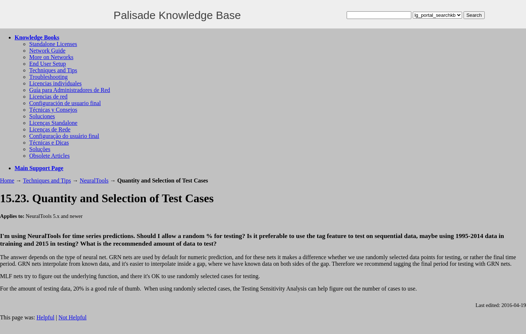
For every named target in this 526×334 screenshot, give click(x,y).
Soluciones (42, 116)
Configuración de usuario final (65, 103)
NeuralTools (94, 180)
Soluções (39, 149)
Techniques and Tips (53, 70)
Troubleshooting (48, 77)
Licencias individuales (55, 83)
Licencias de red (48, 96)
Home (7, 180)
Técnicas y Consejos (53, 110)
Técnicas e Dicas (49, 142)
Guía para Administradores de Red (69, 90)
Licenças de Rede (49, 129)
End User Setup (47, 64)
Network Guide (47, 50)
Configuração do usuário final (64, 136)
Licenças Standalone (53, 123)
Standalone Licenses (53, 44)
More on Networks (51, 57)
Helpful (45, 317)
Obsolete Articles (49, 156)
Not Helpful (72, 317)
